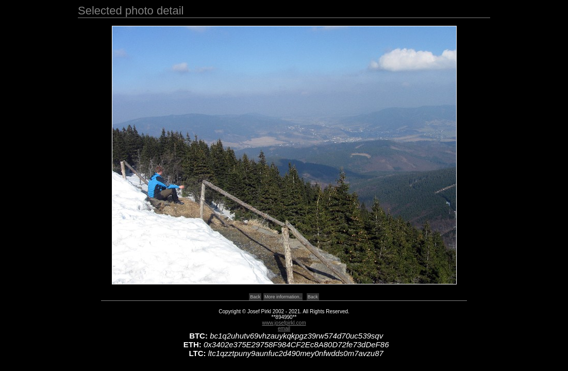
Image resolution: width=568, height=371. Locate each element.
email (284, 328)
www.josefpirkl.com (284, 323)
